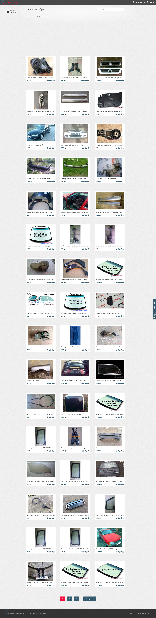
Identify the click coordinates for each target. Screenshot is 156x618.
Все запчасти (30, 17)
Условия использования (38, 613)
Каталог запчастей (13, 11)
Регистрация (140, 2)
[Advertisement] (78, 37)
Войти (151, 2)
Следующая (90, 599)
